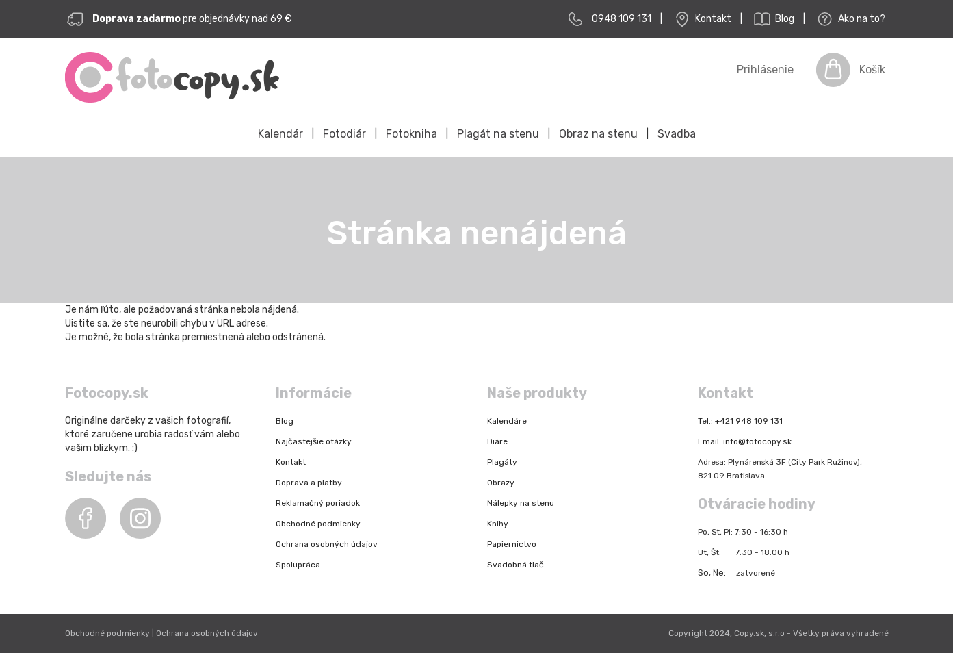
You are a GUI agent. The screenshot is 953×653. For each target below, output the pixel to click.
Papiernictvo (511, 544)
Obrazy (500, 482)
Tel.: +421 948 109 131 (740, 421)
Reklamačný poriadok (318, 503)
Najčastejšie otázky (314, 441)
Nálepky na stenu (520, 503)
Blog (772, 19)
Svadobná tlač (515, 564)
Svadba (676, 133)
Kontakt (701, 19)
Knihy (497, 523)
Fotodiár (344, 133)
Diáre (497, 441)
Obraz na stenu (598, 133)
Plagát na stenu (498, 133)
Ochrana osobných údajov (327, 544)
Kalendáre (507, 421)
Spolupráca (298, 564)
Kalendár (280, 133)
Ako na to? (849, 19)
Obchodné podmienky (318, 523)
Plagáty (502, 462)
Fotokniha (411, 133)
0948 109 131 (621, 19)
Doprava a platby (309, 482)
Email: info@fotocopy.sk (745, 441)
